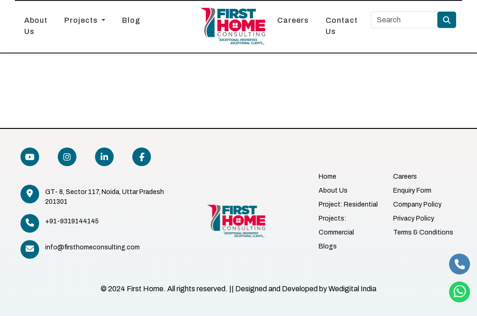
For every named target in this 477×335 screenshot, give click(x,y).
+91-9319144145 (72, 221)
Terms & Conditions (423, 232)
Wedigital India (352, 289)
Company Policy (417, 204)
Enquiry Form (412, 190)
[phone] (459, 264)
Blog (131, 20)
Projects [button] (82, 20)
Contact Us (342, 25)
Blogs (328, 246)
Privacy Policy (413, 218)
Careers (293, 20)
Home (327, 176)
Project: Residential (348, 204)
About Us (36, 25)
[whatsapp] (459, 291)
